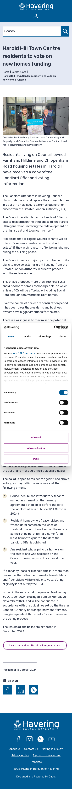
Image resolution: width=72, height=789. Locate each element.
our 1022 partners (24, 353)
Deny (36, 458)
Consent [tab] (10, 336)
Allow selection (36, 448)
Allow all (36, 437)
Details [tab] (27, 336)
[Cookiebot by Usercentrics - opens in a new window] (54, 327)
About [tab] (62, 336)
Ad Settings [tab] (44, 336)
